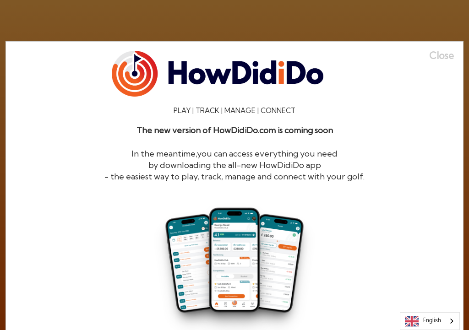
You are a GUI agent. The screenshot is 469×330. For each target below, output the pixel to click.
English (423, 321)
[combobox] (430, 321)
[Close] (446, 55)
